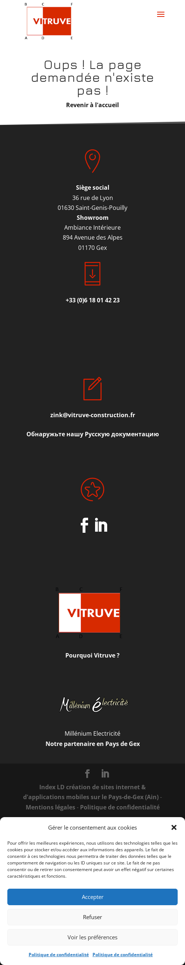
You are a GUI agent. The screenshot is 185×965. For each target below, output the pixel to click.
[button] (174, 827)
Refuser (92, 917)
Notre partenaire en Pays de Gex (93, 744)
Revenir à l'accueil (92, 105)
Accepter (93, 896)
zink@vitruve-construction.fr (92, 415)
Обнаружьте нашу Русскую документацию (92, 434)
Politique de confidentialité (59, 954)
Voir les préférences (92, 937)
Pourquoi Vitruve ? (92, 655)
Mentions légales (50, 807)
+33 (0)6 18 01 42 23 (93, 300)
